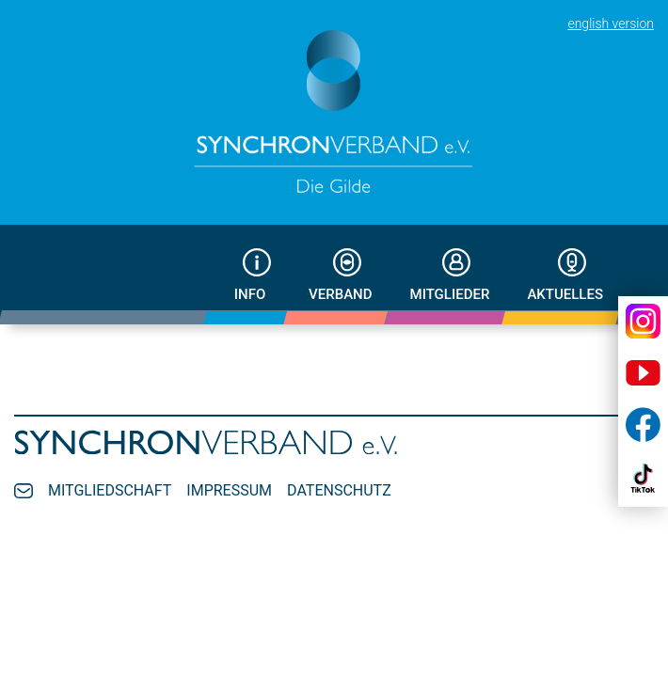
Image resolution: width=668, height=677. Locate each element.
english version (610, 23)
